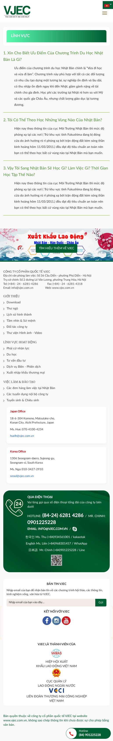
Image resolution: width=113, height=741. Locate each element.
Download (14, 302)
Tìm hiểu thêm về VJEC (56, 248)
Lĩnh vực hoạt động (20, 342)
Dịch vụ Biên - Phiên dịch (24, 366)
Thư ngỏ (12, 308)
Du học (12, 354)
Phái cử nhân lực (18, 348)
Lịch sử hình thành (19, 314)
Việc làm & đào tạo (19, 382)
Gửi (101, 602)
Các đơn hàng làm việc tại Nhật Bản (31, 388)
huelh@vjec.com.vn (22, 436)
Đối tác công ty (17, 326)
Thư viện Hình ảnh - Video (24, 333)
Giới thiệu (11, 296)
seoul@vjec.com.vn (22, 476)
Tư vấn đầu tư (16, 360)
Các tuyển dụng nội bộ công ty (27, 394)
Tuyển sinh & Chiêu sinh (23, 400)
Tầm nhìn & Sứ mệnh (21, 320)
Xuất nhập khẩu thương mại (26, 372)
